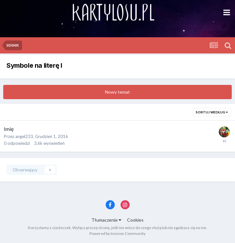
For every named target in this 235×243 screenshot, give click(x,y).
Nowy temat (117, 92)
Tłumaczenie (106, 220)
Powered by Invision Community (117, 233)
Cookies (135, 220)
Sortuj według (212, 112)
